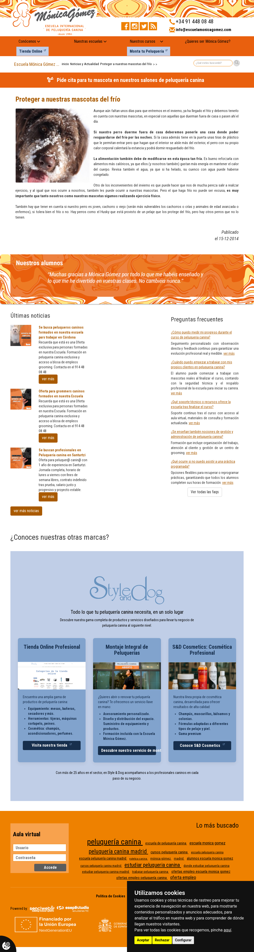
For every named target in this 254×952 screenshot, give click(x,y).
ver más (48, 379)
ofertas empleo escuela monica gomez (200, 871)
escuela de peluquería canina (166, 843)
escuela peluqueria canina (207, 852)
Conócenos (29, 41)
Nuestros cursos (142, 41)
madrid (179, 858)
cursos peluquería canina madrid (101, 866)
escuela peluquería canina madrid (103, 858)
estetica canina (138, 858)
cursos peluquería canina (170, 852)
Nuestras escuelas (90, 41)
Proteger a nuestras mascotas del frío (126, 64)
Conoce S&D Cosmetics (200, 745)
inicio (65, 64)
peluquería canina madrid (118, 851)
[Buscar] (236, 63)
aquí (227, 930)
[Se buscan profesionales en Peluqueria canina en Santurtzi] (20, 458)
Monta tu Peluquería (147, 51)
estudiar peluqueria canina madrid (106, 872)
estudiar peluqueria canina (153, 865)
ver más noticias (26, 510)
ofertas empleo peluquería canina (142, 878)
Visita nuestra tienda (50, 745)
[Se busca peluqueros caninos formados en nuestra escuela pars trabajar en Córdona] (20, 335)
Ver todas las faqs (205, 492)
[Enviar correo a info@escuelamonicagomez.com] (200, 31)
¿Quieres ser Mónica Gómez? (207, 41)
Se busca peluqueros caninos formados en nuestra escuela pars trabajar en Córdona (61, 332)
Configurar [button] (183, 940)
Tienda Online (30, 51)
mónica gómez (160, 858)
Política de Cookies (110, 896)
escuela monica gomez (207, 843)
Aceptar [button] (143, 940)
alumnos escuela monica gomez (210, 858)
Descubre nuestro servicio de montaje (128, 750)
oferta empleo (183, 877)
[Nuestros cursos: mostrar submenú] (161, 42)
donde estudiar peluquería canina (206, 866)
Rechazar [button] (162, 940)
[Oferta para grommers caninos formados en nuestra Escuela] (20, 399)
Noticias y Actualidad (84, 64)
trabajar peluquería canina (150, 872)
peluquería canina (115, 841)
